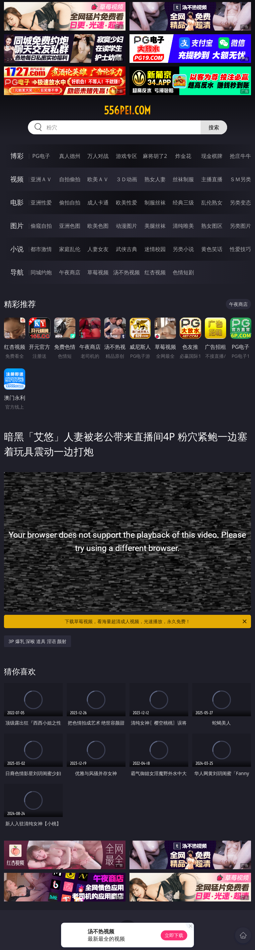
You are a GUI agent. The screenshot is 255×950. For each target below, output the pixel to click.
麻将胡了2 (155, 156)
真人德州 (69, 156)
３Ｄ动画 (126, 179)
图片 (17, 225)
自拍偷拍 (69, 179)
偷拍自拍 (69, 202)
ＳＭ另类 (240, 179)
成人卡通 (98, 202)
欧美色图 (98, 225)
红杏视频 (155, 272)
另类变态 (240, 202)
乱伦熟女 (211, 202)
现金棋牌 (211, 156)
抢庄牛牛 (240, 156)
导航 (17, 272)
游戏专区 (126, 156)
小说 (17, 248)
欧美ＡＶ (98, 179)
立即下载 (174, 935)
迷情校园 (155, 249)
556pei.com (127, 110)
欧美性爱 (126, 202)
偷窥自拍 (41, 225)
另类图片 (240, 225)
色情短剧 (183, 272)
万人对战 (98, 156)
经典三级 (183, 202)
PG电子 (41, 156)
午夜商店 (69, 272)
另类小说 (183, 249)
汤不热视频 (126, 272)
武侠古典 (126, 249)
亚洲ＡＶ (41, 179)
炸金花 (183, 156)
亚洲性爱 (41, 202)
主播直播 (211, 179)
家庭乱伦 (69, 249)
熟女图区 (211, 225)
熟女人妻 (155, 179)
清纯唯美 (183, 225)
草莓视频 (98, 272)
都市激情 (41, 249)
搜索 (214, 127)
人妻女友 (98, 249)
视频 (17, 179)
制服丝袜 (155, 202)
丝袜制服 (183, 179)
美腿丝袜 (155, 225)
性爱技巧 (240, 249)
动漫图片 (126, 225)
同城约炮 (41, 272)
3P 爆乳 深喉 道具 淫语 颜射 (38, 641)
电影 (17, 202)
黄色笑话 (211, 249)
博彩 (17, 155)
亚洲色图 (69, 225)
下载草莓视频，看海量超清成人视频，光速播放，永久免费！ (156, 621)
